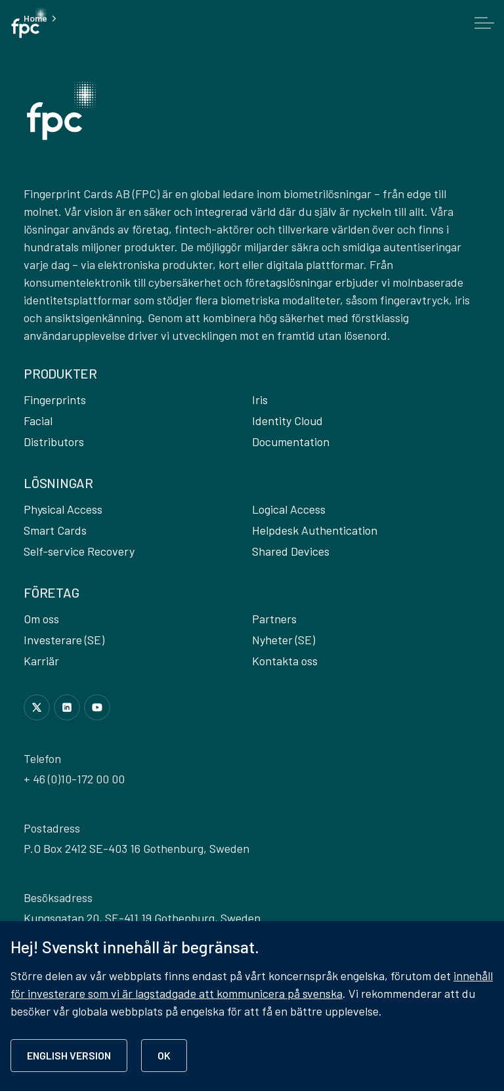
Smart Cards (55, 530)
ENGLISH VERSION (69, 1055)
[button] (61, 111)
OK (164, 1055)
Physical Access (63, 509)
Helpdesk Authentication (314, 530)
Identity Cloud (287, 420)
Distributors (54, 441)
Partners (274, 618)
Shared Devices (290, 551)
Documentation (290, 441)
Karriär (41, 660)
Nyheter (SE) (283, 639)
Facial (38, 420)
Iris (260, 399)
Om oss (41, 618)
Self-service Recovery (79, 551)
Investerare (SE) (64, 639)
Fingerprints (55, 399)
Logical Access (289, 509)
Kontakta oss (285, 660)
